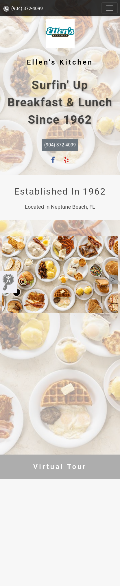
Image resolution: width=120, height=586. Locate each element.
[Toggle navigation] (109, 8)
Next (113, 279)
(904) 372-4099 (23, 8)
